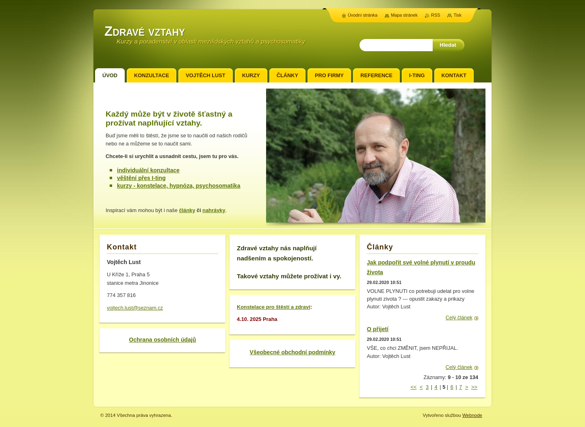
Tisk (457, 15)
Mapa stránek (404, 15)
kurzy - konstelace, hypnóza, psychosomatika (178, 185)
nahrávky (213, 210)
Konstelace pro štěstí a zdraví (273, 307)
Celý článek (459, 317)
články (187, 210)
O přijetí (377, 329)
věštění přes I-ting (141, 178)
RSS (435, 15)
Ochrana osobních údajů (162, 339)
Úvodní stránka (362, 15)
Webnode (472, 415)
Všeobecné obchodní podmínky (293, 352)
